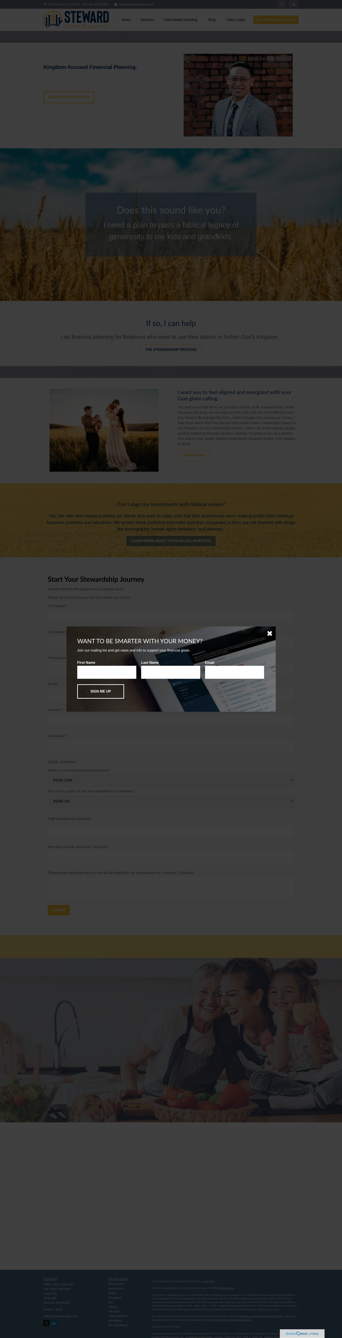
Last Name (150, 662)
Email (209, 662)
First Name (86, 662)
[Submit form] (100, 691)
